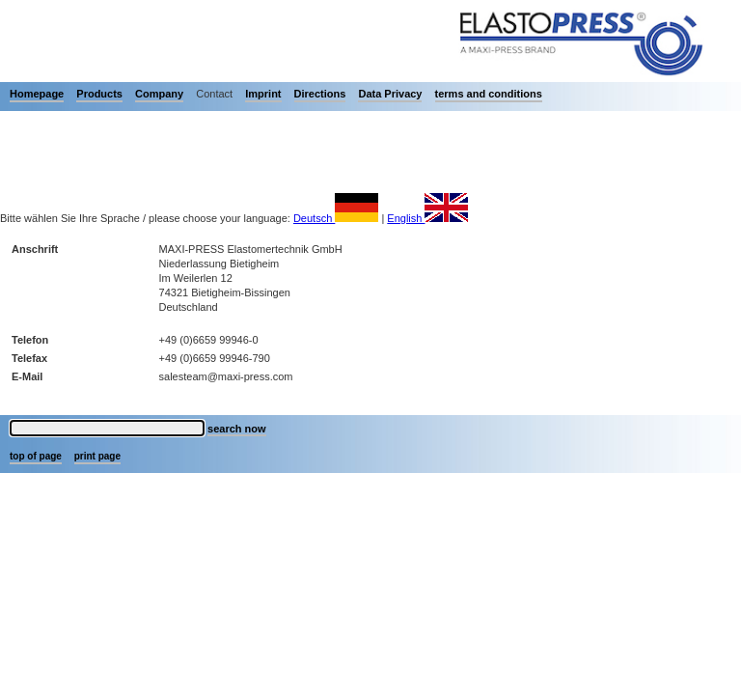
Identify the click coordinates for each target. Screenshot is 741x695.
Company (159, 93)
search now (236, 428)
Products (99, 93)
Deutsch (335, 218)
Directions (320, 93)
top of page (36, 456)
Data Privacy (390, 93)
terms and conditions (488, 93)
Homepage (37, 93)
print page (97, 456)
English (427, 218)
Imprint (263, 93)
